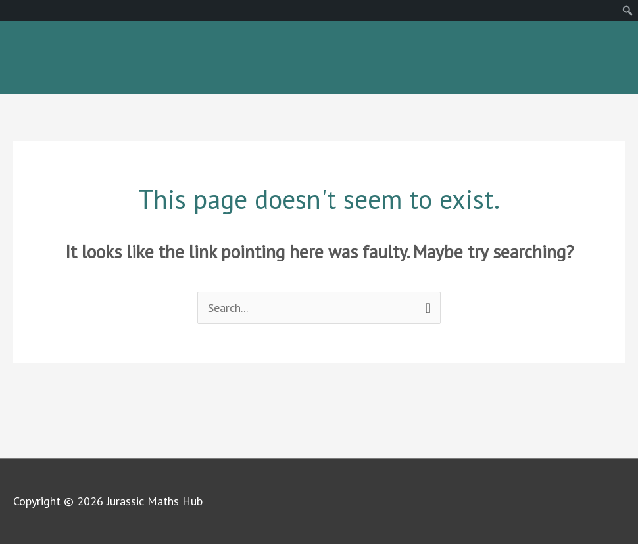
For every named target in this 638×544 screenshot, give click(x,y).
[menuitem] (628, 10)
